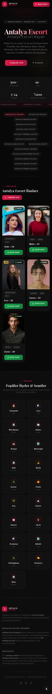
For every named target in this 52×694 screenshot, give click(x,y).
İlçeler (38, 63)
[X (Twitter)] (26, 683)
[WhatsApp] (31, 683)
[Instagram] (21, 683)
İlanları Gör (16, 63)
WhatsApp (41, 4)
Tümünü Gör (12, 197)
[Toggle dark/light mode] (47, 689)
